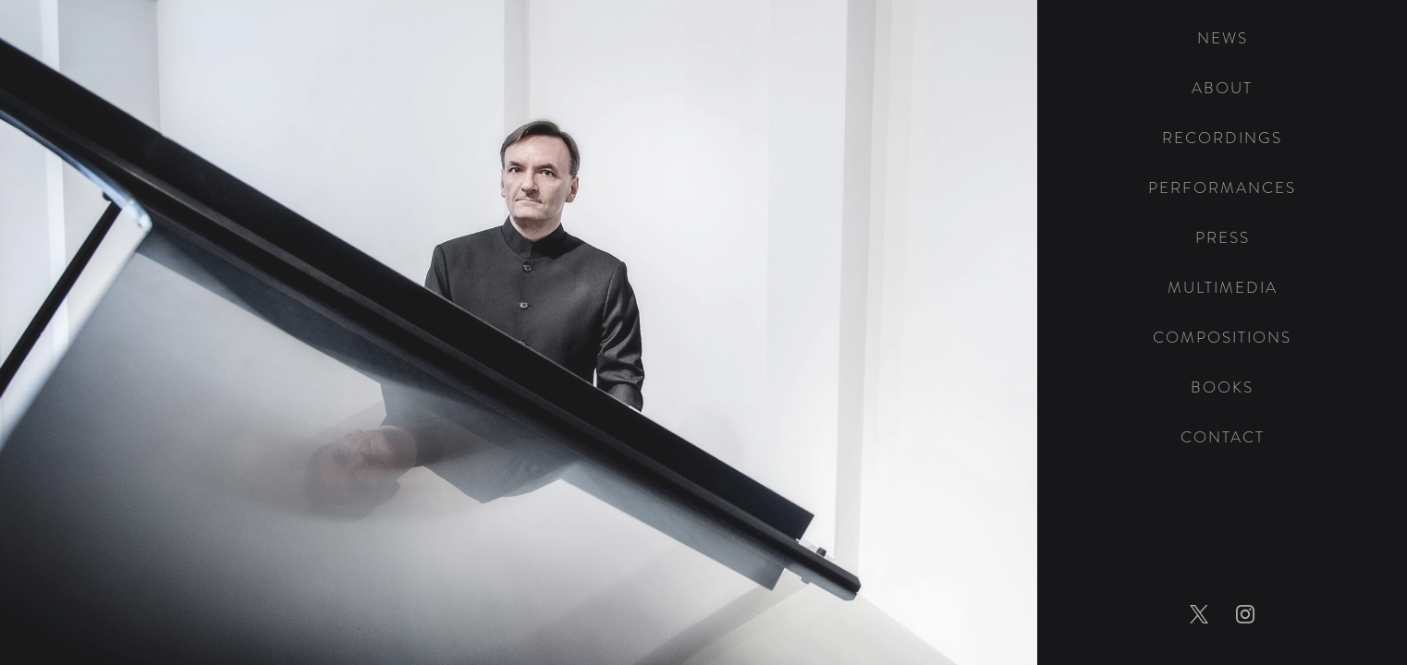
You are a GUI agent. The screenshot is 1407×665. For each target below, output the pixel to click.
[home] (1222, 7)
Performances (1222, 188)
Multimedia (1223, 287)
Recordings (1222, 138)
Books (1222, 387)
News (1222, 38)
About (1222, 88)
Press (1222, 237)
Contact (1223, 437)
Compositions (1222, 337)
